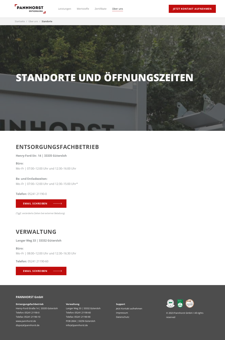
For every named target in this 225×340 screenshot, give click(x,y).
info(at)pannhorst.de (77, 325)
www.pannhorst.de (26, 321)
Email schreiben (35, 203)
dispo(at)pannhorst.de (27, 325)
